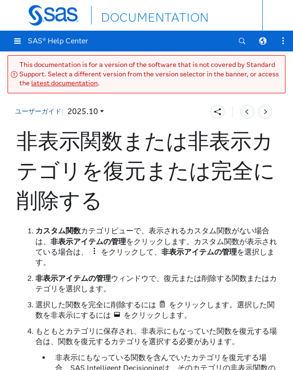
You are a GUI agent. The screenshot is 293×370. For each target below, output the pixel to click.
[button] (17, 41)
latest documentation (64, 83)
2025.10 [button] (36, 111)
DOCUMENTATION (135, 14)
